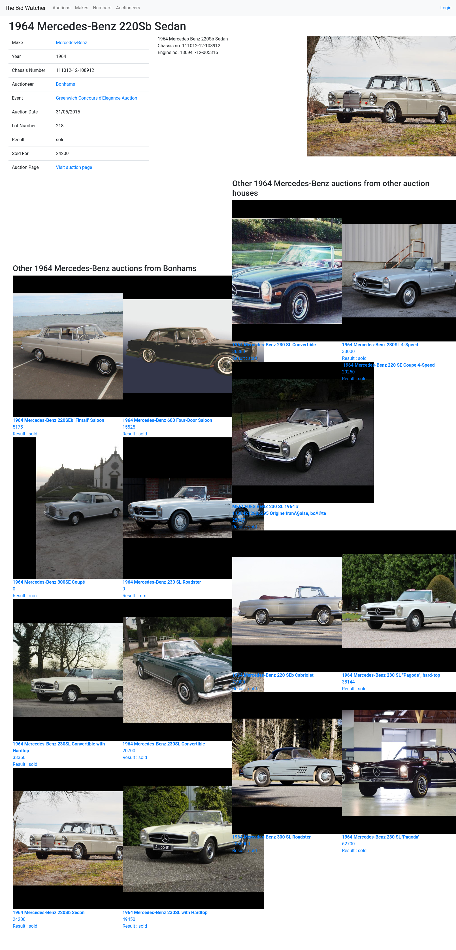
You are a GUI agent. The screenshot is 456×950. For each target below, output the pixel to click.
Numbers (102, 7)
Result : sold (393, 371)
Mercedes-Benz (71, 42)
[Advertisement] (118, 221)
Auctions (62, 7)
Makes (81, 7)
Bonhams (65, 84)
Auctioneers (128, 7)
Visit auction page (74, 167)
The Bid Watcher (25, 8)
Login (445, 7)
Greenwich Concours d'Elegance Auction (96, 98)
